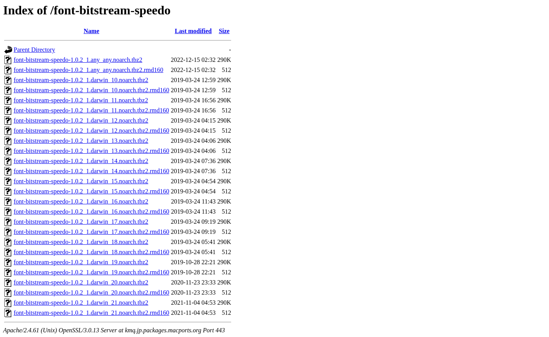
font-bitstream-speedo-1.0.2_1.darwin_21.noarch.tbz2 (81, 302)
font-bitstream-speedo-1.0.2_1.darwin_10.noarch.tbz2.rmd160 (91, 90)
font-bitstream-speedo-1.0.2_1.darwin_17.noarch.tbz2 (81, 221)
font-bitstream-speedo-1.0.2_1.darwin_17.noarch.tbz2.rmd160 (91, 231)
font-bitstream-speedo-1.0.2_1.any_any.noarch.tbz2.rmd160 (88, 70)
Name (91, 31)
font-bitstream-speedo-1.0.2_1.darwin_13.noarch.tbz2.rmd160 (91, 150)
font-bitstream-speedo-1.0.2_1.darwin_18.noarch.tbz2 (81, 242)
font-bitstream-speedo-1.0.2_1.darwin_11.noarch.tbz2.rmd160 (91, 110)
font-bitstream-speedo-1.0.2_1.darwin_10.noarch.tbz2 (81, 80)
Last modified (193, 31)
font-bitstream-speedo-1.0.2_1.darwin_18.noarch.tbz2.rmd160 (91, 252)
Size (224, 31)
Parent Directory (34, 49)
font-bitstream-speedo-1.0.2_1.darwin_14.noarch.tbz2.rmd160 (91, 171)
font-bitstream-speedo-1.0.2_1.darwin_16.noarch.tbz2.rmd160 (91, 211)
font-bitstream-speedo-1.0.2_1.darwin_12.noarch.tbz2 (81, 120)
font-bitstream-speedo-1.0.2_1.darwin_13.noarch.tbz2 (81, 140)
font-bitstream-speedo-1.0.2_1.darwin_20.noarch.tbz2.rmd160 (91, 292)
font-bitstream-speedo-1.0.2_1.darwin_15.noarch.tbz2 (81, 181)
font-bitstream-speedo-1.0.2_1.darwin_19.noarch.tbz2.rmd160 (91, 272)
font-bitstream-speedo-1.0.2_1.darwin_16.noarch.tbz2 (81, 201)
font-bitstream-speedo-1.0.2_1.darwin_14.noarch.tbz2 (81, 161)
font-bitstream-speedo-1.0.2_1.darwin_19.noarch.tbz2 (81, 262)
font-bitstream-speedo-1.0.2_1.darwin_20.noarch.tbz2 (81, 282)
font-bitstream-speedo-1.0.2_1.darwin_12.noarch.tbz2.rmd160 (91, 130)
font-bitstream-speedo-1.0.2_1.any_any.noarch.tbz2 (78, 59)
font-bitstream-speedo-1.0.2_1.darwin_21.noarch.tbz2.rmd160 (91, 312)
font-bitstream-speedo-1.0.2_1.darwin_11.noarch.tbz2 (81, 100)
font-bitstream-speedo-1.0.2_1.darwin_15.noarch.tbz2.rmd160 (91, 191)
